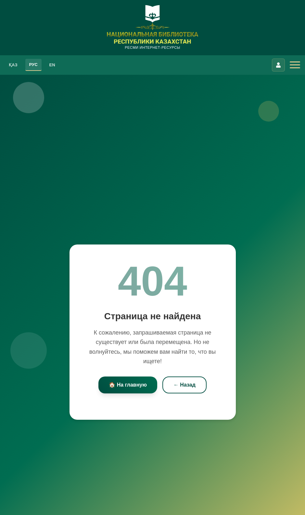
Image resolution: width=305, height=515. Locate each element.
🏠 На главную (128, 385)
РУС (33, 64)
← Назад (184, 385)
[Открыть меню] (295, 65)
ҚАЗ (13, 64)
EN (52, 64)
